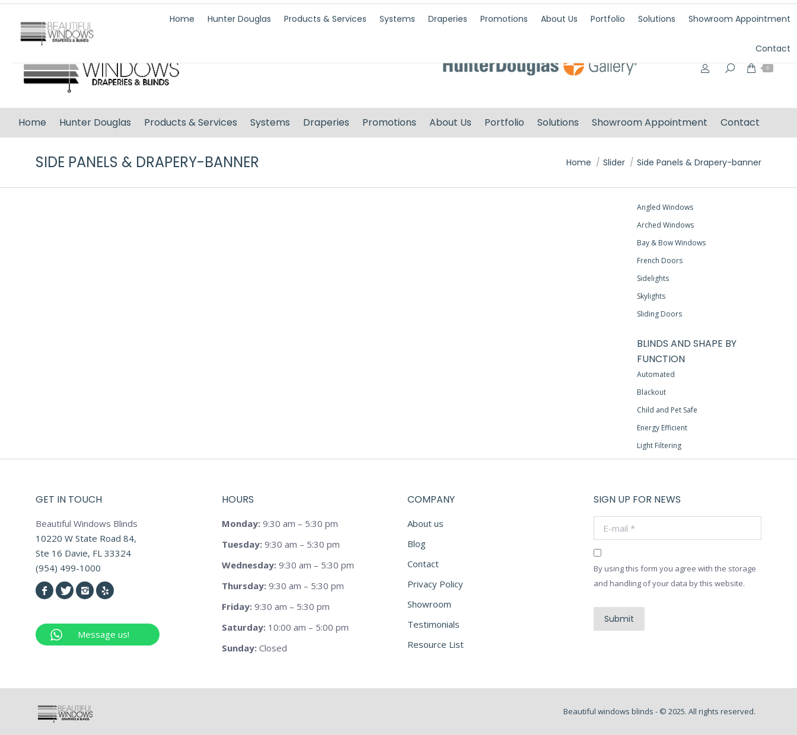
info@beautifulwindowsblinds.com (706, 14)
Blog (416, 543)
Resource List (435, 644)
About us (425, 523)
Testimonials (433, 624)
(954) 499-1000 (586, 14)
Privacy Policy (435, 584)
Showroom (429, 604)
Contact (423, 564)
